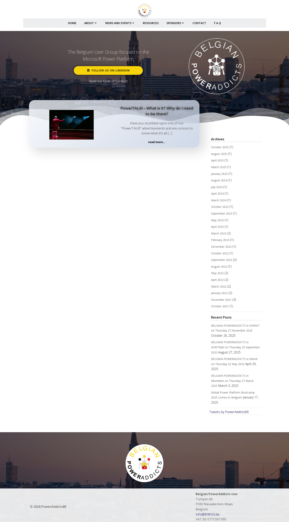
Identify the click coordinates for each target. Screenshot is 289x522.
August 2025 (218, 155)
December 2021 (220, 301)
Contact (199, 22)
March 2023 (217, 234)
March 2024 (217, 201)
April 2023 (216, 228)
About (90, 22)
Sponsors (175, 22)
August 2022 (218, 267)
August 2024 (218, 181)
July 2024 (216, 188)
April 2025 (216, 161)
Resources (151, 22)
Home (72, 22)
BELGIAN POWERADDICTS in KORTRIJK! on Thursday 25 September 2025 (234, 348)
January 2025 (218, 175)
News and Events (120, 22)
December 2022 (220, 248)
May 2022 (216, 274)
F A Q (217, 22)
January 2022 (218, 294)
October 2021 (219, 307)
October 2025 (219, 148)
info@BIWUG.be (208, 505)
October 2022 (219, 254)
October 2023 (219, 208)
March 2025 (217, 168)
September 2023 (220, 214)
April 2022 (216, 281)
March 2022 (217, 287)
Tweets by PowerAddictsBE (228, 403)
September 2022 (220, 261)
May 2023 (216, 221)
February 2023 (219, 241)
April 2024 (216, 195)
